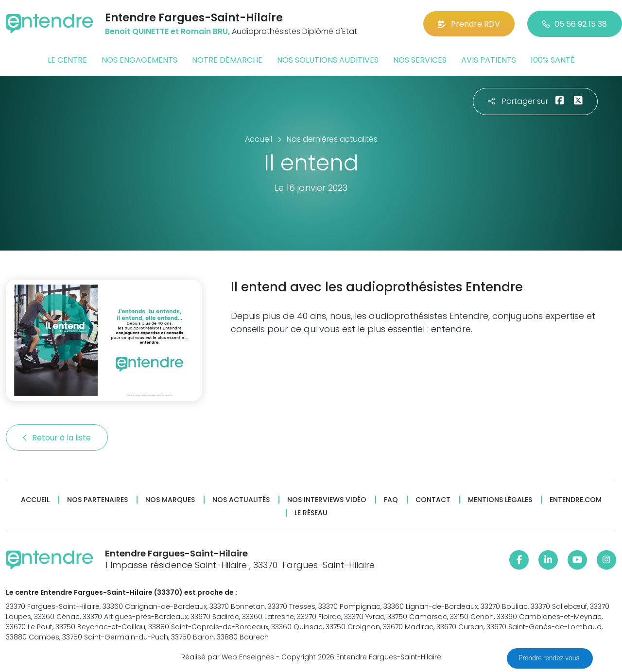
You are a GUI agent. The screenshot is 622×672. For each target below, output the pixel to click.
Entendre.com (576, 500)
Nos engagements (139, 60)
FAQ (391, 500)
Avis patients (488, 60)
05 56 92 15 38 (574, 24)
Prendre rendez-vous (549, 658)
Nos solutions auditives (328, 60)
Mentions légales (500, 500)
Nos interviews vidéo (326, 500)
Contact (432, 500)
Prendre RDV (469, 24)
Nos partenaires (97, 500)
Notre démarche (227, 60)
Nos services (420, 60)
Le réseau (311, 513)
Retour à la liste (57, 437)
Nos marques (170, 500)
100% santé (553, 60)
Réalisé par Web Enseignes (227, 657)
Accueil (35, 500)
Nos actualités (241, 500)
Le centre (67, 60)
